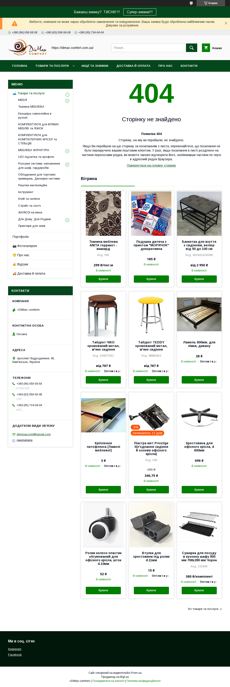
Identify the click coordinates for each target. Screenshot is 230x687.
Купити (103, 279)
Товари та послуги (52, 65)
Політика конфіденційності (143, 681)
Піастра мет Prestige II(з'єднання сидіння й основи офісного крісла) (151, 448)
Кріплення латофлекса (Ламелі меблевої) (103, 446)
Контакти (189, 65)
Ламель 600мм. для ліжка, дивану (199, 344)
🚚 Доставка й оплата (29, 273)
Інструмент (25, 192)
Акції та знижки (94, 65)
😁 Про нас (21, 255)
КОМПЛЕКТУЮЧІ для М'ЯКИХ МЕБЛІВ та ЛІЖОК (38, 126)
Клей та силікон (29, 198)
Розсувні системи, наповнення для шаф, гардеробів (39, 165)
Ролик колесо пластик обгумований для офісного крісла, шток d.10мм (103, 558)
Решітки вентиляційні (32, 185)
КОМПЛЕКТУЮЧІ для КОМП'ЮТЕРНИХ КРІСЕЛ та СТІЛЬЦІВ (37, 139)
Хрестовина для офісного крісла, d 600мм (199, 446)
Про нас (165, 65)
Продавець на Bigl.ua (115, 676)
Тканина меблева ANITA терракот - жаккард (103, 245)
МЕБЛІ (22, 100)
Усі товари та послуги (203, 609)
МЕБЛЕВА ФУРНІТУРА (33, 150)
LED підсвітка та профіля (36, 156)
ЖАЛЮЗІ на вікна (30, 212)
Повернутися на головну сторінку (151, 165)
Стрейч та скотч (29, 205)
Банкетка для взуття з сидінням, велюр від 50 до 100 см (199, 245)
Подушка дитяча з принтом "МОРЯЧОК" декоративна (151, 245)
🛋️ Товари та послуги (28, 93)
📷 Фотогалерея (25, 246)
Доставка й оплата (133, 65)
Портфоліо (21, 236)
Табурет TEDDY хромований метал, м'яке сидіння (151, 345)
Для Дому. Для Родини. (34, 219)
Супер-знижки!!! (140, 12)
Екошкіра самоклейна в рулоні (34, 115)
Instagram (14, 649)
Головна (19, 65)
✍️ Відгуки (20, 264)
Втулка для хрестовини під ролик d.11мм (151, 556)
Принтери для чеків (31, 226)
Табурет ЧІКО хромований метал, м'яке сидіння (103, 345)
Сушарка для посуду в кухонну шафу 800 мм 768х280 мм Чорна (199, 556)
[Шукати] (191, 47)
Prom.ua (136, 672)
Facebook (15, 654)
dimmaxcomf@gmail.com (34, 434)
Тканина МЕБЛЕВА (31, 106)
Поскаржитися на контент (108, 681)
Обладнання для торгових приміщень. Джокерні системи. (39, 176)
